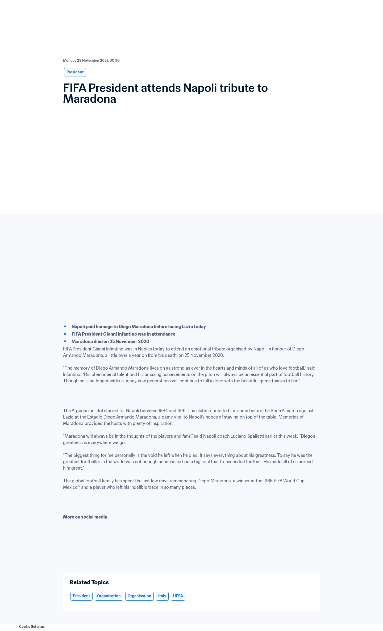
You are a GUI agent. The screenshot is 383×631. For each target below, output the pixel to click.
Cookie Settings (32, 626)
